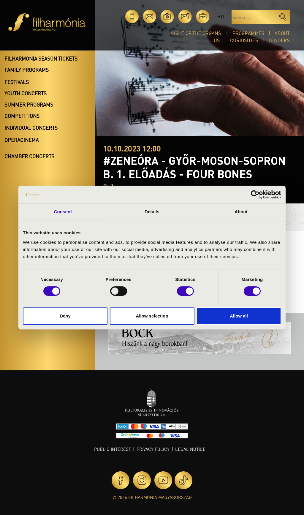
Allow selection (152, 315)
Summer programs (28, 104)
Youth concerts (25, 93)
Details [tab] (152, 211)
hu (220, 16)
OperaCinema (21, 140)
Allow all (239, 315)
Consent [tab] (63, 211)
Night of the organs (195, 33)
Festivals (16, 82)
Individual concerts (31, 127)
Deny (65, 315)
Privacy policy (153, 449)
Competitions (21, 116)
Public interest (112, 449)
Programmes (248, 33)
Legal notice (190, 449)
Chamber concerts (29, 156)
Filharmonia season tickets (40, 58)
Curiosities (244, 40)
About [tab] (241, 211)
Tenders (279, 40)
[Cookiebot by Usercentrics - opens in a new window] (255, 194)
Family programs (26, 70)
